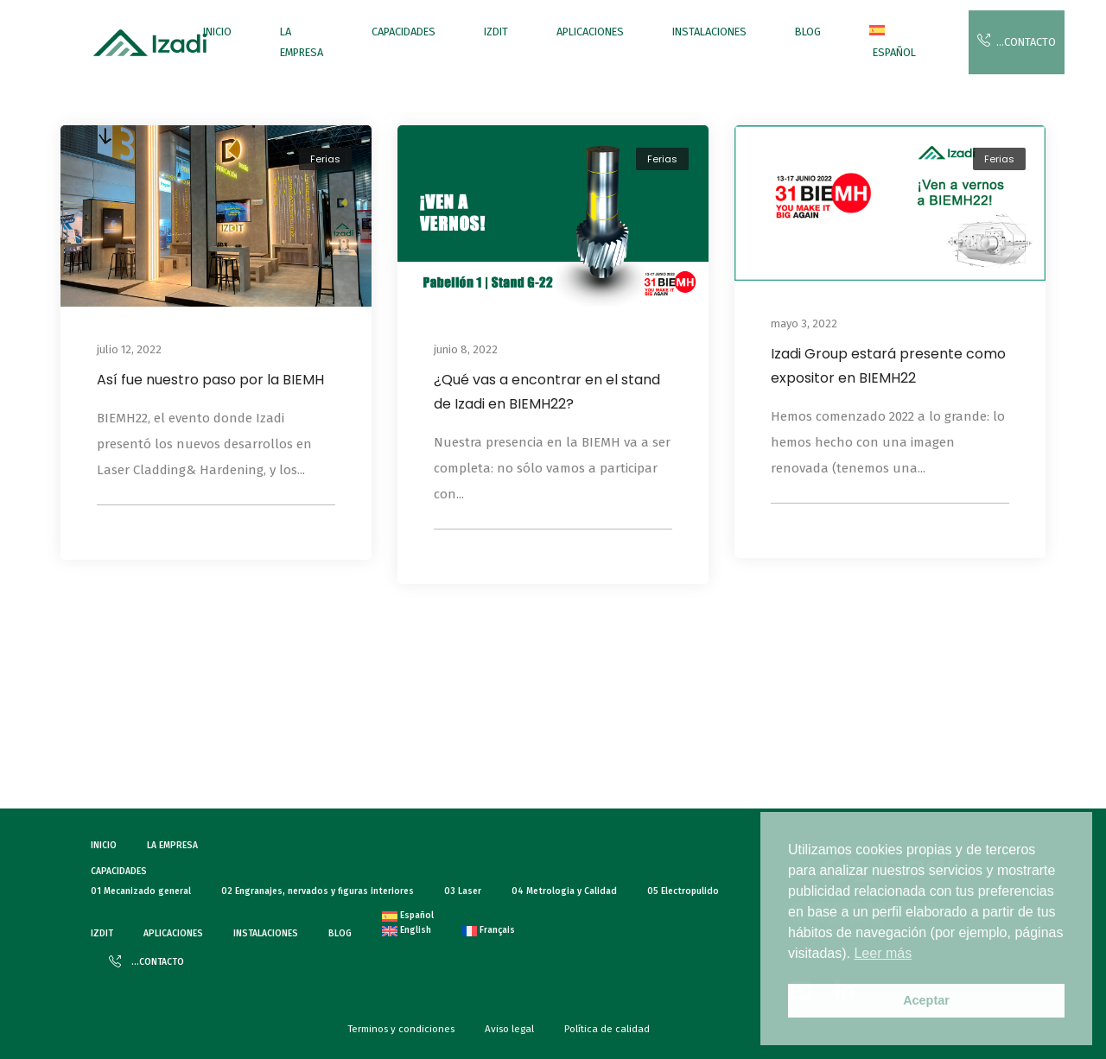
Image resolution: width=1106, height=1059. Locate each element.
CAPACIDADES (403, 31)
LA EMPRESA (301, 42)
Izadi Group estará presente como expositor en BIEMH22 (888, 366)
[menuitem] (893, 43)
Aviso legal (509, 1029)
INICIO (217, 31)
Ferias (325, 159)
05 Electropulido (683, 891)
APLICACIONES (590, 31)
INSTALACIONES (709, 31)
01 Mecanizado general (141, 891)
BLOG (808, 31)
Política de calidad (607, 1029)
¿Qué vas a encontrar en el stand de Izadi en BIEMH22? (547, 392)
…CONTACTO (1016, 41)
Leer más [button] (883, 953)
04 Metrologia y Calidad (564, 891)
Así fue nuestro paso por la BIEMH (210, 380)
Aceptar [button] (926, 1000)
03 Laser (462, 891)
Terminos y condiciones (400, 1029)
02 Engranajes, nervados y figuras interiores (317, 891)
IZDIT (496, 31)
